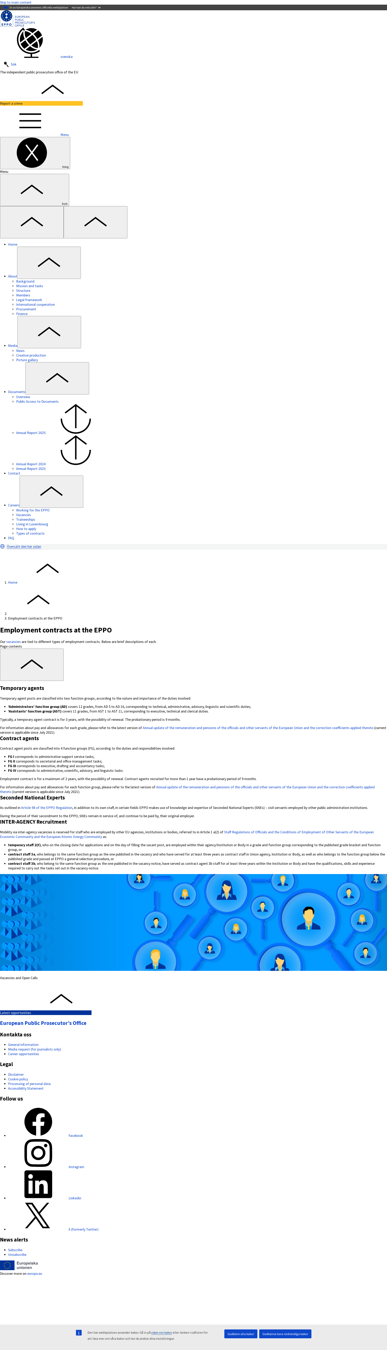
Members (23, 295)
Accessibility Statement (26, 1088)
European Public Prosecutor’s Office (43, 1022)
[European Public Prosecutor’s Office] (17, 25)
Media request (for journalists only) (34, 1049)
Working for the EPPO (33, 510)
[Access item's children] (49, 263)
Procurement (26, 309)
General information (23, 1044)
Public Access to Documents (37, 401)
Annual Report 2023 (31, 468)
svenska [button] (36, 56)
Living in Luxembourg (32, 524)
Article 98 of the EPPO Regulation (46, 807)
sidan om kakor (161, 1332)
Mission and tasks (29, 286)
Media (12, 345)
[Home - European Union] (19, 1269)
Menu (34, 134)
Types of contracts (30, 533)
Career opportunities (23, 1054)
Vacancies (23, 514)
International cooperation (35, 304)
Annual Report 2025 (61, 432)
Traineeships (25, 519)
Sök (10, 64)
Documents (16, 391)
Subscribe (15, 1250)
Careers (14, 505)
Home (12, 244)
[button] (2, 546)
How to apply (26, 528)
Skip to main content (15, 2)
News (20, 350)
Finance (22, 313)
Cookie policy (18, 1079)
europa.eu (34, 1273)
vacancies (13, 641)
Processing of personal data (29, 1083)
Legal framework (29, 299)
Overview (23, 396)
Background (25, 281)
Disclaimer (16, 1074)
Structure (23, 290)
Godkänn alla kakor (241, 1334)
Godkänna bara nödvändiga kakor (285, 1334)
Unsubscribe (17, 1254)
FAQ (11, 538)
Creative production (31, 355)
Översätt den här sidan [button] (24, 546)
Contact (14, 473)
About (12, 276)
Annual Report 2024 (61, 464)
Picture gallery (27, 360)
